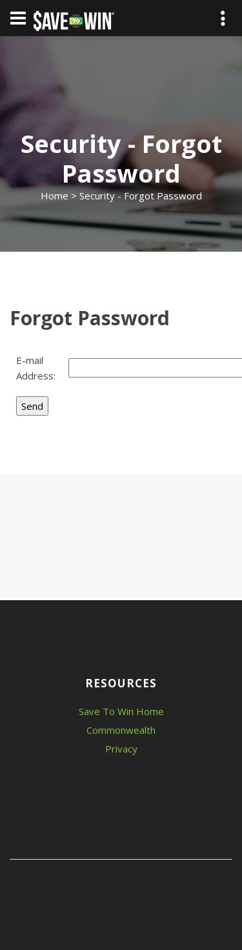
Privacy (121, 748)
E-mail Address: (35, 368)
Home (54, 195)
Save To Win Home (121, 711)
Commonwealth (121, 729)
